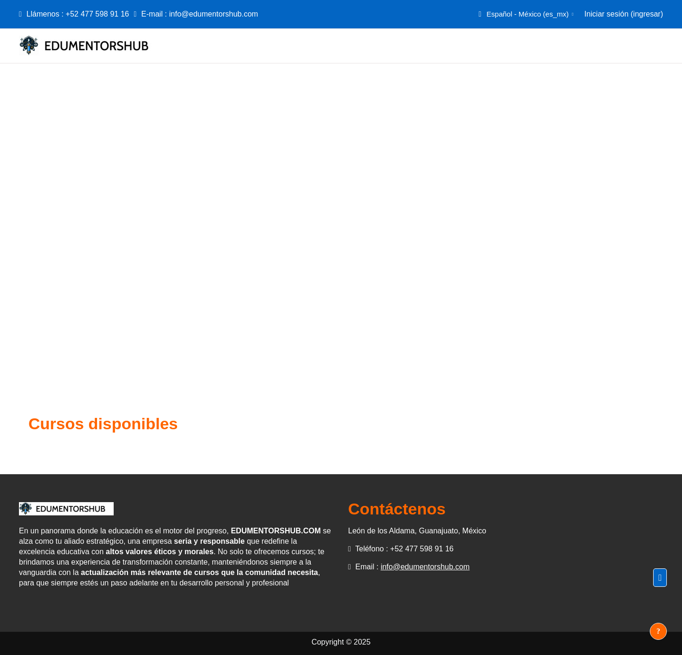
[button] (524, 14)
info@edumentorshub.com (213, 14)
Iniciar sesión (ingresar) (623, 14)
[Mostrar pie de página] (658, 631)
